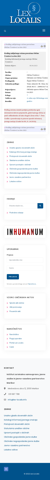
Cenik (11, 347)
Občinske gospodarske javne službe (23, 169)
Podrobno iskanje (16, 213)
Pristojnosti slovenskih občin (20, 156)
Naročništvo (14, 334)
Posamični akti (15, 311)
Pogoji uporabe (15, 338)
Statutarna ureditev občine (19, 160)
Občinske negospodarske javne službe (24, 173)
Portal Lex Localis (16, 343)
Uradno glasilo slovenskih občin (22, 148)
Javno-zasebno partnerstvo (20, 177)
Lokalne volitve (15, 181)
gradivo (29, 101)
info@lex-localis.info (17, 399)
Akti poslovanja (15, 307)
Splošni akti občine (16, 303)
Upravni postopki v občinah (20, 165)
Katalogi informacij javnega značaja (23, 152)
